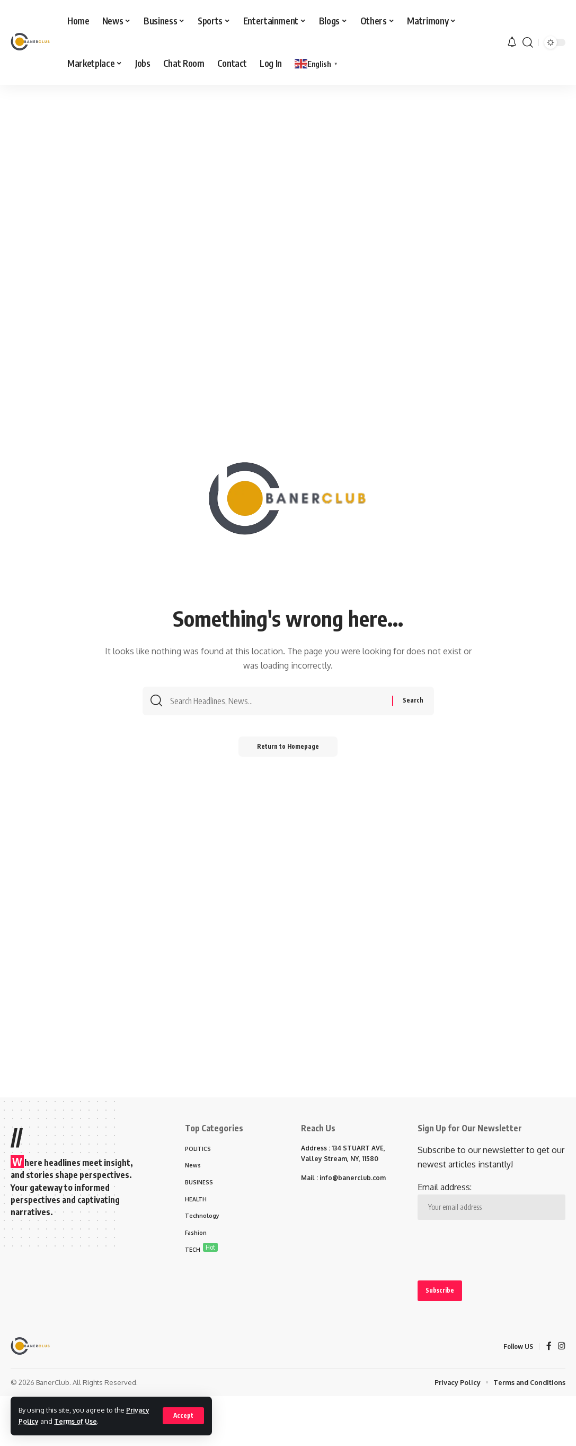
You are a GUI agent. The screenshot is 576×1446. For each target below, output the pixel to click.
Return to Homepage (288, 749)
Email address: (491, 1201)
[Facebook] (549, 1347)
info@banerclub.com (353, 1178)
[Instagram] (561, 1347)
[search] (527, 42)
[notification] (512, 42)
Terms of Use (77, 1421)
